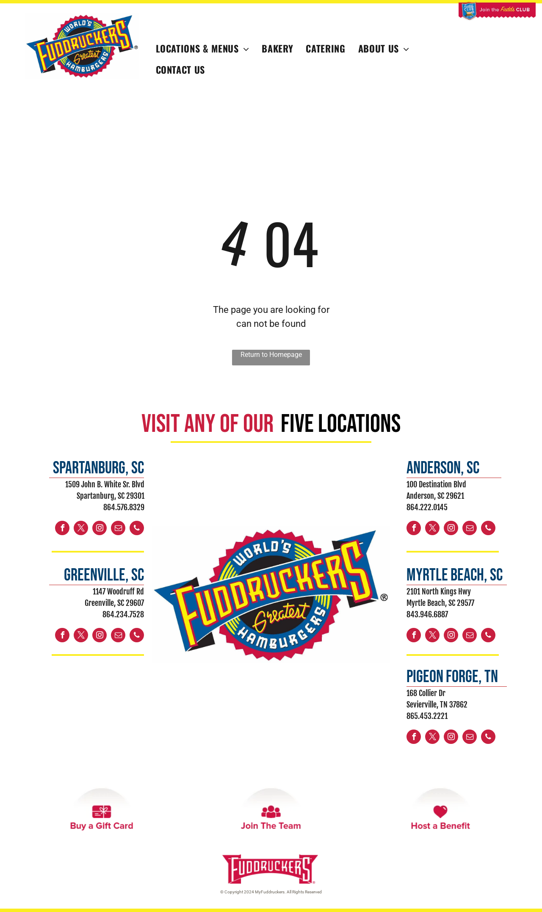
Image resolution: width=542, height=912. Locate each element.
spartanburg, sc (98, 468)
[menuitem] (202, 48)
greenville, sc (104, 575)
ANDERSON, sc (442, 468)
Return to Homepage (271, 355)
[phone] (137, 529)
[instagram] (99, 529)
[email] (118, 529)
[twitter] (81, 529)
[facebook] (62, 529)
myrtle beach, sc (454, 575)
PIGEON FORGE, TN (452, 677)
